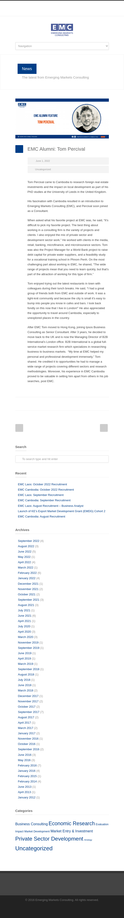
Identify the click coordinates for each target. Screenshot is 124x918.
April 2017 (24, 722)
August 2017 (26, 717)
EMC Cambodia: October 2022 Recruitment (46, 489)
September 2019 (28, 648)
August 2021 (26, 605)
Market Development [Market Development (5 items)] (37, 831)
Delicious (86, 403)
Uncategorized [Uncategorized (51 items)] (34, 848)
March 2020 (25, 637)
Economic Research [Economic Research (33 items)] (72, 823)
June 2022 (25, 551)
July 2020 (24, 626)
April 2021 (24, 621)
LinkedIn (62, 13)
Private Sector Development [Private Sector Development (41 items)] (49, 839)
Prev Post (19, 428)
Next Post (104, 428)
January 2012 (27, 797)
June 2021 (25, 615)
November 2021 (28, 589)
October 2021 (27, 594)
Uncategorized (43, 169)
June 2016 (25, 754)
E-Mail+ (104, 403)
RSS (71, 13)
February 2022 (27, 572)
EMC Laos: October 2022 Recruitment (42, 484)
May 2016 (24, 760)
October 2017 (27, 706)
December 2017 (28, 696)
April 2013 (24, 792)
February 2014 (27, 781)
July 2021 (24, 610)
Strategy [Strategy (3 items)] (88, 840)
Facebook (53, 13)
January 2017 (27, 733)
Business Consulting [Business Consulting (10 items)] (31, 824)
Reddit (68, 403)
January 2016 (27, 770)
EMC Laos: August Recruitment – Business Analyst (50, 505)
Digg (77, 403)
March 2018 (25, 690)
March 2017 (25, 728)
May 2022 (24, 557)
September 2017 (28, 712)
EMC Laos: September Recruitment (41, 495)
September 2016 (28, 749)
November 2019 (28, 642)
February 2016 (27, 765)
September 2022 (28, 541)
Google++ (95, 403)
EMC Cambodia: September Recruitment (44, 500)
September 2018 (28, 669)
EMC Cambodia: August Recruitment (41, 516)
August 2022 (26, 546)
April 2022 (24, 562)
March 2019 (25, 663)
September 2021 (28, 599)
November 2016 (28, 738)
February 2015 (27, 776)
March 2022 (25, 567)
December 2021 (28, 583)
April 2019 (24, 658)
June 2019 (25, 653)
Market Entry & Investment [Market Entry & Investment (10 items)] (72, 831)
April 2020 (24, 631)
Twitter (51, 403)
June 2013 (25, 786)
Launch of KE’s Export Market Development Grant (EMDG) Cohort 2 (62, 511)
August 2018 (26, 674)
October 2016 (27, 744)
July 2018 (24, 679)
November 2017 (28, 701)
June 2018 (25, 685)
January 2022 (27, 578)
